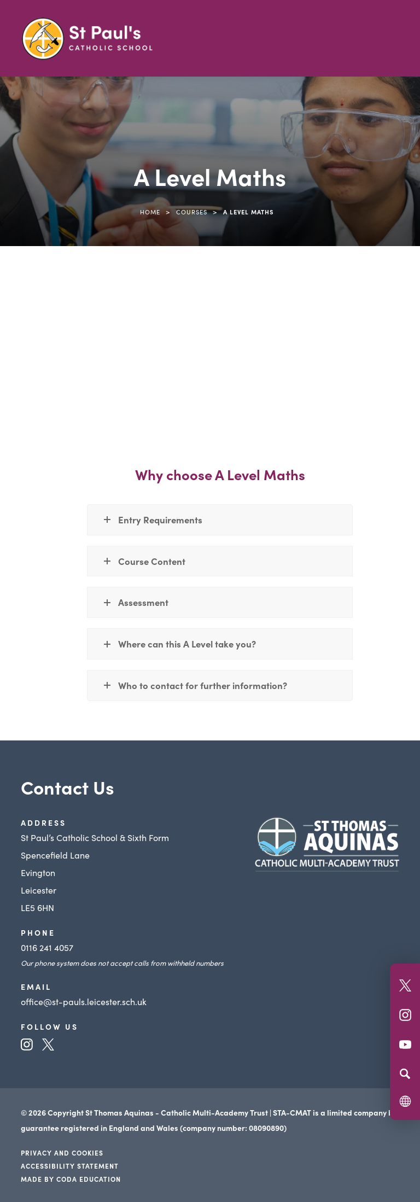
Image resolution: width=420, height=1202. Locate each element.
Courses (191, 211)
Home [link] (150, 211)
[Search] (405, 1073)
